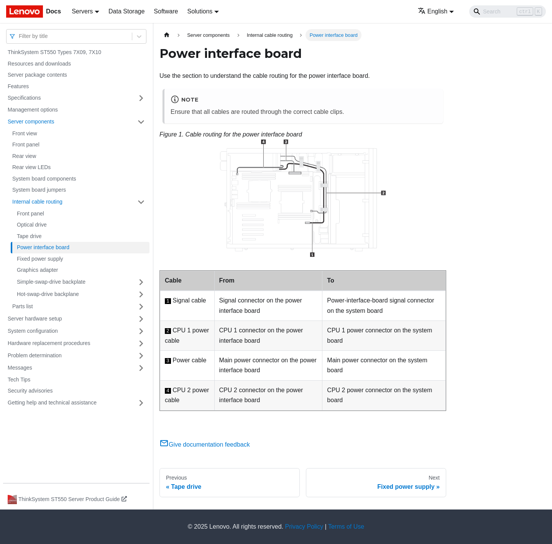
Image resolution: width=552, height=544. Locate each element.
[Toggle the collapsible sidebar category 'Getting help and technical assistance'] (141, 403)
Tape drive (29, 236)
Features (18, 86)
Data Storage (126, 11)
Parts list (22, 306)
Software (166, 11)
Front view (24, 133)
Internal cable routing (37, 202)
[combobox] (19, 36)
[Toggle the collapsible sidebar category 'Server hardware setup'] (141, 319)
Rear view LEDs (31, 167)
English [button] (432, 11)
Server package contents (37, 75)
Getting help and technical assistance (52, 402)
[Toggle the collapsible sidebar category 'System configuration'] (141, 331)
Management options (33, 110)
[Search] (507, 11)
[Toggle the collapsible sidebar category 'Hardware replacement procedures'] (141, 343)
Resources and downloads (39, 64)
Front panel (25, 144)
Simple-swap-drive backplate (51, 282)
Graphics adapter (37, 270)
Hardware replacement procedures (49, 343)
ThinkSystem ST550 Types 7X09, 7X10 (54, 52)
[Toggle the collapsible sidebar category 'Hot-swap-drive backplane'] (141, 294)
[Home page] (166, 35)
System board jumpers (39, 190)
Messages (20, 368)
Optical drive (32, 225)
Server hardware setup (35, 319)
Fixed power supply (40, 259)
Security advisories (30, 391)
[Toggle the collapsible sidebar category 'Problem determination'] (141, 356)
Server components (31, 121)
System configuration (33, 331)
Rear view (24, 156)
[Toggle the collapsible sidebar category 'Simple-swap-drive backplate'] (141, 282)
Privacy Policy (304, 526)
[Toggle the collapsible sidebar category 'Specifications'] (141, 98)
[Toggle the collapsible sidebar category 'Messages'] (141, 368)
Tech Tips (19, 379)
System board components (44, 179)
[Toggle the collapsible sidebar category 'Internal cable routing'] (141, 202)
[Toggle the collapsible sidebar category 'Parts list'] (141, 307)
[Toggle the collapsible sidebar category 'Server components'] (141, 122)
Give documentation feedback (204, 444)
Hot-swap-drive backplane (48, 294)
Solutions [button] (199, 11)
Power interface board (43, 247)
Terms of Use (346, 526)
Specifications (24, 98)
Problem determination (35, 355)
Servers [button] (82, 11)
